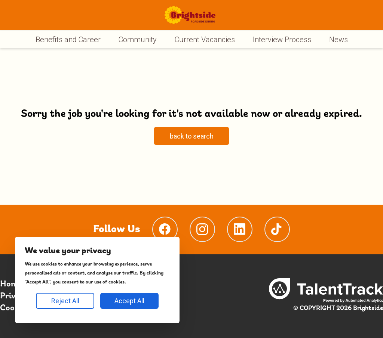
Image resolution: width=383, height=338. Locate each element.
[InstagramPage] (202, 229)
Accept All (129, 301)
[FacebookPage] (165, 229)
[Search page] (191, 137)
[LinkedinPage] (239, 229)
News (338, 39)
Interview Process (282, 39)
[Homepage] (190, 15)
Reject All (65, 301)
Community (138, 39)
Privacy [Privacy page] (14, 296)
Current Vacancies (205, 39)
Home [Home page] (11, 284)
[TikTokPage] (277, 229)
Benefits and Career (68, 39)
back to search (192, 136)
